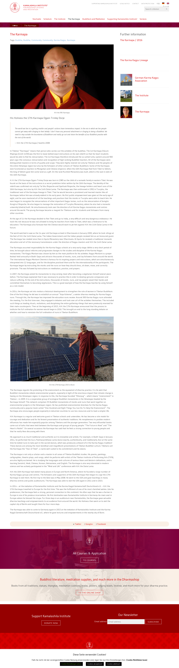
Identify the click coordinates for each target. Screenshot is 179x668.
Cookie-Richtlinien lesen (137, 660)
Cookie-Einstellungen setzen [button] (71, 664)
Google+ (89, 524)
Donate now (51, 623)
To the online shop (89, 592)
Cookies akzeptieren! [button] (94, 664)
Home (15, 25)
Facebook (101, 524)
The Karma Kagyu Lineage (134, 60)
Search (156, 8)
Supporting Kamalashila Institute (104, 3)
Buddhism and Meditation (93, 19)
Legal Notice (125, 3)
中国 (158, 3)
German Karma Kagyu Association (146, 79)
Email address (119, 621)
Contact (135, 3)
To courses (89, 560)
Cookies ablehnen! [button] (113, 664)
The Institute (59, 19)
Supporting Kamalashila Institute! (122, 19)
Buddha (18, 40)
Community (36, 40)
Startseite (37, 19)
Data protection (147, 3)
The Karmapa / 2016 (131, 40)
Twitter (78, 524)
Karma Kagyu (60, 40)
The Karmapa (74, 19)
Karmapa (71, 40)
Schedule (48, 19)
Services (143, 19)
